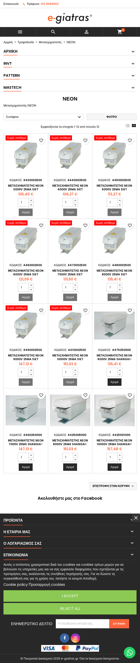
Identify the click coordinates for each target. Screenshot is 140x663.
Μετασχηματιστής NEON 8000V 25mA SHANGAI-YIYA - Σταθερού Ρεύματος (70, 444)
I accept (70, 596)
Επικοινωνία (11, 4)
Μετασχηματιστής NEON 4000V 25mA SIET (70, 187)
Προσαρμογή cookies (47, 584)
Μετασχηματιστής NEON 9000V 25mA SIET (26, 357)
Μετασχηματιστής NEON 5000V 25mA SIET (114, 187)
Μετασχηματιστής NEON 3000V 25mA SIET (26, 187)
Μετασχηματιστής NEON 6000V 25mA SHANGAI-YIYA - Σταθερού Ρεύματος (114, 359)
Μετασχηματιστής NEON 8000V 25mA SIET (114, 272)
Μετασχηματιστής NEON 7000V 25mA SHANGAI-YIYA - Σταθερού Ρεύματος (26, 444)
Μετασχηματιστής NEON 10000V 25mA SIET (70, 357)
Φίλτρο (111, 117)
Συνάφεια (44, 117)
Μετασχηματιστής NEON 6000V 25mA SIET (26, 272)
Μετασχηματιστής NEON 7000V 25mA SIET (70, 272)
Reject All (70, 608)
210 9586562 (49, 4)
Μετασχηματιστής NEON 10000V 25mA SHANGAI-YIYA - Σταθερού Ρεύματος (114, 444)
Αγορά (26, 212)
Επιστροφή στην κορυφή (113, 486)
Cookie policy (15, 584)
